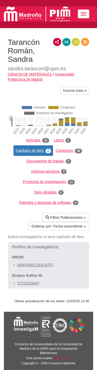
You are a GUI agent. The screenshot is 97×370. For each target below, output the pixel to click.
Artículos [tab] (37, 140)
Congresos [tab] (69, 150)
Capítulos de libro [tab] (33, 150)
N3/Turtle (76, 42)
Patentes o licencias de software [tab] (48, 202)
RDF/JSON (85, 42)
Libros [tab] (62, 140)
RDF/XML (57, 42)
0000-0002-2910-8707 (35, 265)
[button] (48, 247)
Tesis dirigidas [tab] (49, 192)
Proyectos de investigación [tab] (49, 182)
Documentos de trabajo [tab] (48, 161)
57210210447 (28, 283)
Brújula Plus (61, 358)
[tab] (48, 247)
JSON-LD (66, 42)
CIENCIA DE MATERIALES (30, 74)
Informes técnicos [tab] (48, 171)
